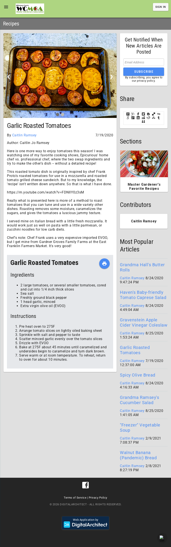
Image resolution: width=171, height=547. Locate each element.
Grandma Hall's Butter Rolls (142, 267)
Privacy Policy (98, 497)
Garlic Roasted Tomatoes (135, 350)
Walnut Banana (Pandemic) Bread (138, 455)
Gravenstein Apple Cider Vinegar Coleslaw (143, 322)
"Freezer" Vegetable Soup (140, 427)
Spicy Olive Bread (137, 375)
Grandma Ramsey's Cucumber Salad (139, 400)
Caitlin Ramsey (24, 135)
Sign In (160, 6)
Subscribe (143, 71)
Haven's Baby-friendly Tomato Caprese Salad (143, 295)
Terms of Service (75, 497)
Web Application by (85, 523)
